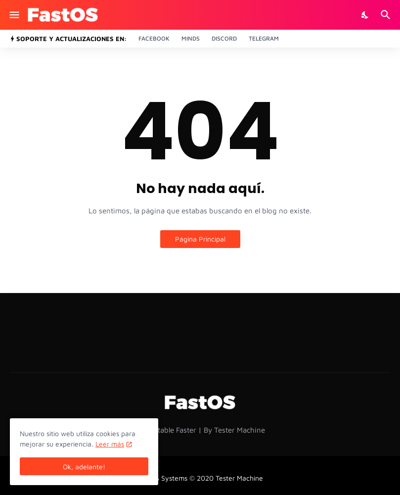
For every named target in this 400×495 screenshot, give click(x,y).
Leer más (109, 444)
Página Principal (200, 239)
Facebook (154, 38)
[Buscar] (387, 14)
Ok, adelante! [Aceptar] (84, 466)
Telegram (264, 38)
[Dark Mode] (365, 14)
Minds (190, 38)
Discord (224, 38)
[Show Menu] (13, 14)
